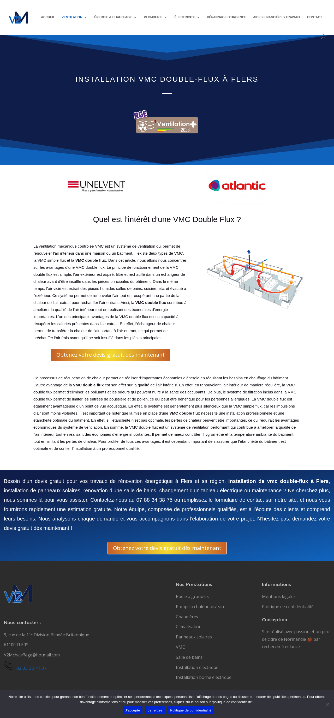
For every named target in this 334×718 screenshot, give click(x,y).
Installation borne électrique (203, 677)
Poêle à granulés (192, 596)
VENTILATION (72, 17)
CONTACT (314, 17)
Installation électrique (197, 667)
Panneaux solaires (194, 637)
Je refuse (155, 710)
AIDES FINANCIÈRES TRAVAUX (276, 17)
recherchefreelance (281, 646)
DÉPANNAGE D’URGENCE (226, 17)
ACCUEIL (48, 17)
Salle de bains (189, 657)
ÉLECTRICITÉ (184, 17)
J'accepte (132, 710)
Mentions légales (279, 596)
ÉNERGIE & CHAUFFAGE (113, 17)
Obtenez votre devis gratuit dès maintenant (110, 354)
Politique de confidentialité (288, 606)
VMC (180, 647)
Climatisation (188, 627)
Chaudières (187, 617)
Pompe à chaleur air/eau (200, 606)
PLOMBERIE (153, 17)
